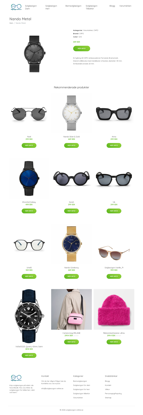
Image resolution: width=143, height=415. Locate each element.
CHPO (96, 31)
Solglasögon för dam (81, 386)
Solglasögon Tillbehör (91, 7)
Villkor (107, 391)
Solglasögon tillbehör (81, 395)
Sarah (71, 203)
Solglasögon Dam (31, 7)
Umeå (29, 269)
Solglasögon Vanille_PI (114, 269)
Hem (11, 24)
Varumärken (125, 6)
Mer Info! (82, 50)
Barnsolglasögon (73, 6)
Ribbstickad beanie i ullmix (114, 334)
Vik (114, 203)
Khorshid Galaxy (29, 203)
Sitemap (108, 399)
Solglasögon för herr (81, 391)
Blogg (112, 6)
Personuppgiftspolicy (113, 395)
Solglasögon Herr (51, 7)
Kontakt (108, 386)
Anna (114, 138)
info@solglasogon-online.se (52, 390)
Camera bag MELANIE (71, 334)
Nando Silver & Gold (71, 138)
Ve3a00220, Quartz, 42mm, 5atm (29, 348)
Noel (29, 138)
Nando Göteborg (71, 269)
